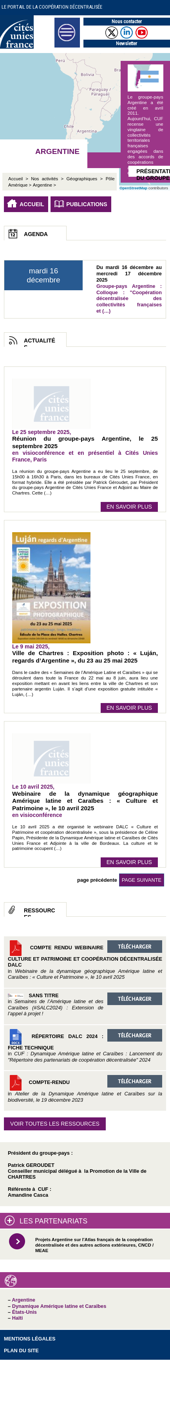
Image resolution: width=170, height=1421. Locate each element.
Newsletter (126, 43)
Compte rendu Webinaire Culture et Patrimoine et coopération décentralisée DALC (85, 960)
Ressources (39, 912)
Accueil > (19, 178)
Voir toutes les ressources (54, 1124)
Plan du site (21, 1350)
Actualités (39, 342)
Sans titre (85, 1004)
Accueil (32, 204)
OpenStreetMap (133, 188)
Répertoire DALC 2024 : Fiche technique (85, 1046)
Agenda (36, 234)
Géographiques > (85, 178)
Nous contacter (127, 21)
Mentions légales (30, 1339)
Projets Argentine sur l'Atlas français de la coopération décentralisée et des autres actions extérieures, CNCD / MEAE (94, 1245)
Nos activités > (47, 178)
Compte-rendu (85, 1088)
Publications (86, 204)
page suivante (141, 880)
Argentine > (44, 185)
